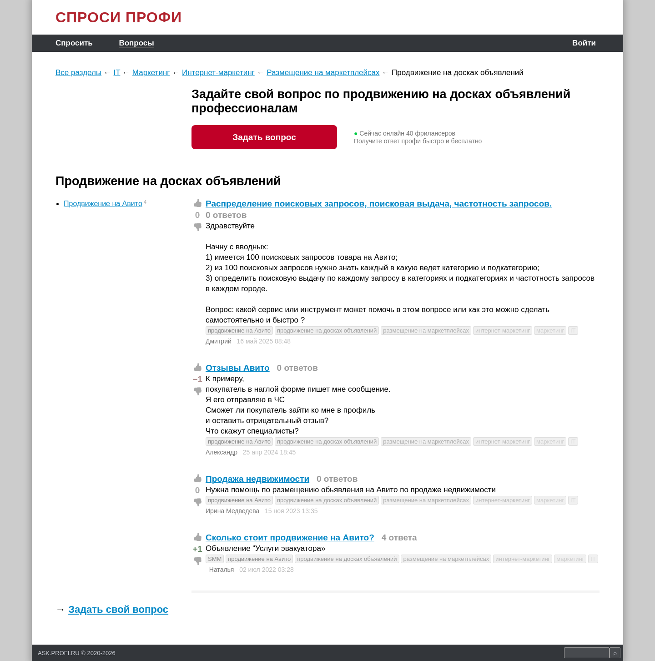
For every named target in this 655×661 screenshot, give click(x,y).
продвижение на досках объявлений (327, 330)
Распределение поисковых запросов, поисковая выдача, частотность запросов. (379, 203)
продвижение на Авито (239, 330)
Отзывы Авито (238, 368)
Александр (221, 452)
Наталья (221, 569)
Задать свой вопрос (118, 609)
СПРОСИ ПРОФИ (118, 17)
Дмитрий (219, 341)
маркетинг (550, 330)
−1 (197, 379)
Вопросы (136, 43)
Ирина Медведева (232, 511)
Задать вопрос (264, 137)
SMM (215, 558)
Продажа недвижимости (257, 479)
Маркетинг (151, 72)
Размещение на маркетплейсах (323, 72)
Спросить (74, 43)
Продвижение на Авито (103, 203)
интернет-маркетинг (502, 330)
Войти (584, 43)
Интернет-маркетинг (218, 72)
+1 (197, 549)
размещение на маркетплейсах (426, 330)
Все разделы (78, 72)
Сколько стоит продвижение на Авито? (290, 537)
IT (117, 72)
